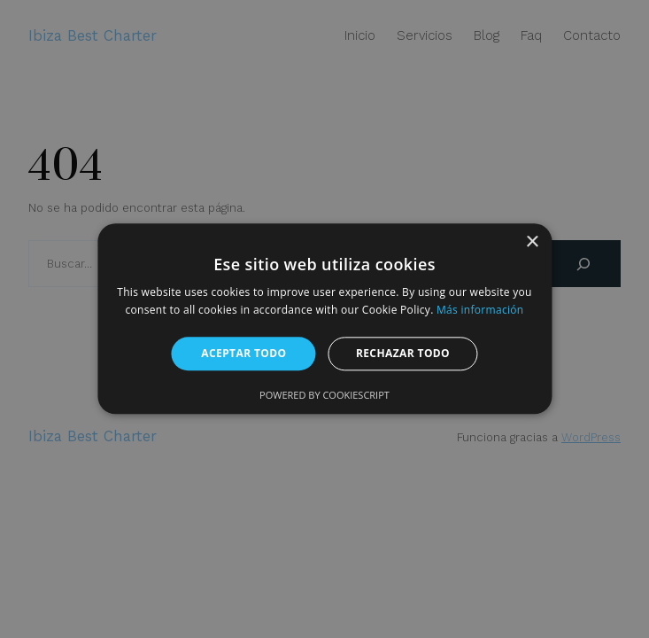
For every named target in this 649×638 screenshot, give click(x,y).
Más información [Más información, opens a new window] (480, 310)
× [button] (531, 242)
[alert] (324, 319)
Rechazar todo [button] (403, 353)
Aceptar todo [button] (243, 353)
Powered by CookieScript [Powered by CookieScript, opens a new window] (324, 395)
